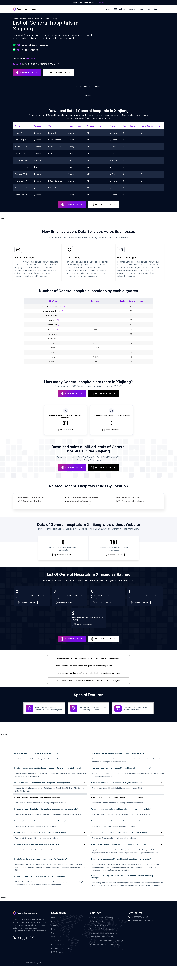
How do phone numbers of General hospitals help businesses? (39, 876)
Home (53, 918)
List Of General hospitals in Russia (30, 501)
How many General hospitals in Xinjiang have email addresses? (117, 797)
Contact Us (99, 2)
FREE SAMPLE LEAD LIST (59, 72)
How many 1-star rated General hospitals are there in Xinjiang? (39, 844)
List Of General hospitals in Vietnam (31, 497)
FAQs (53, 921)
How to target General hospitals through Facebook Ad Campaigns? (118, 844)
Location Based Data (60, 948)
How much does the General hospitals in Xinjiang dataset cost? (117, 783)
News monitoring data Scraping (103, 933)
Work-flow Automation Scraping (104, 944)
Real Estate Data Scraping (101, 918)
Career (54, 925)
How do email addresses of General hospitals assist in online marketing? (121, 859)
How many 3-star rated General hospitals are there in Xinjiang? (40, 832)
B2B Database (120, 9)
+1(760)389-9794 (138, 917)
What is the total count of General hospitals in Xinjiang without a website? (121, 809)
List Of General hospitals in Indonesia (130, 501)
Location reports (136, 9)
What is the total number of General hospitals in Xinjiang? (37, 753)
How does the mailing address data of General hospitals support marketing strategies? (122, 877)
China (47, 19)
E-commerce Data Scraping (102, 925)
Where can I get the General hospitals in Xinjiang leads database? (118, 753)
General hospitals (19, 19)
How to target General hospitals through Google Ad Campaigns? (40, 859)
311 (65, 423)
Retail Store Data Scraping (101, 937)
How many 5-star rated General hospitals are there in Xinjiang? (40, 821)
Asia (29, 19)
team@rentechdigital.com (141, 920)
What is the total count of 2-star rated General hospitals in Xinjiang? (119, 832)
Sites (53, 933)
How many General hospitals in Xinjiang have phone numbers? (39, 797)
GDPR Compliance (59, 940)
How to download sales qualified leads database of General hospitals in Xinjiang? (47, 768)
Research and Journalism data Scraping (107, 940)
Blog (148, 9)
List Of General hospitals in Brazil (79, 501)
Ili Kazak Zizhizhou (53, 315)
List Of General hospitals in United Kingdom (83, 497)
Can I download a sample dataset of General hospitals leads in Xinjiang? (121, 768)
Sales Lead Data (97, 921)
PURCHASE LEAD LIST (27, 72)
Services (106, 9)
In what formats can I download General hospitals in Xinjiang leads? (42, 783)
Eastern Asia (38, 19)
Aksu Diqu (53, 329)
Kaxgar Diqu (53, 320)
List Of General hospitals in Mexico (129, 497)
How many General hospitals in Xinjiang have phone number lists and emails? (46, 809)
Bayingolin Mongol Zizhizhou (53, 306)
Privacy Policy (57, 944)
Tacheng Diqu (52, 325)
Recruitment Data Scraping (101, 929)
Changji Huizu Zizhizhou (53, 311)
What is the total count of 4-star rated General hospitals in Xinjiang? (119, 821)
